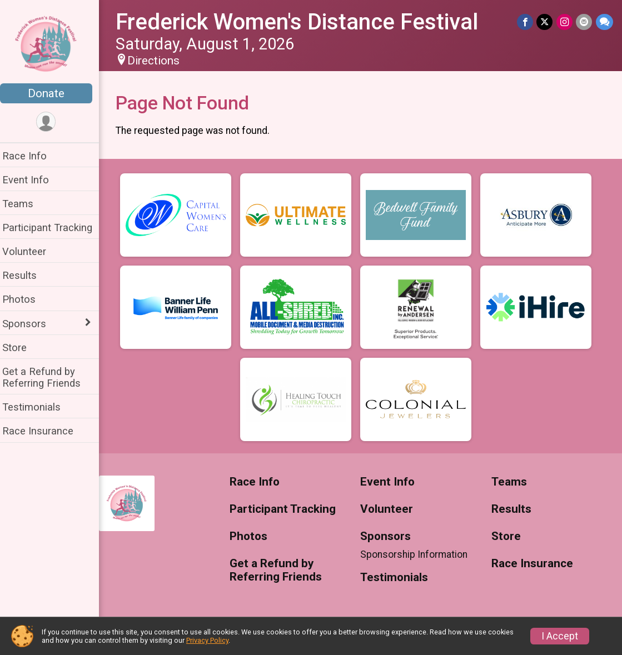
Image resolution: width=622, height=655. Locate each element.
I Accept (559, 636)
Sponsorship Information (417, 554)
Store (21, 347)
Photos (25, 299)
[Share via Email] (584, 22)
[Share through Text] (604, 22)
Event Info (32, 180)
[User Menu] (53, 122)
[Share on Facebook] (526, 22)
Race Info (31, 156)
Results (26, 275)
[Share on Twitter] (546, 22)
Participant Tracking (54, 227)
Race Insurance (44, 431)
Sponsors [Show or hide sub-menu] (31, 323)
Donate (52, 93)
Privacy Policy (207, 640)
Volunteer (31, 251)
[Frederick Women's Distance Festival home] (53, 42)
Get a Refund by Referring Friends (48, 377)
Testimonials (38, 407)
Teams (24, 203)
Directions (160, 60)
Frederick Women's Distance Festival (303, 22)
